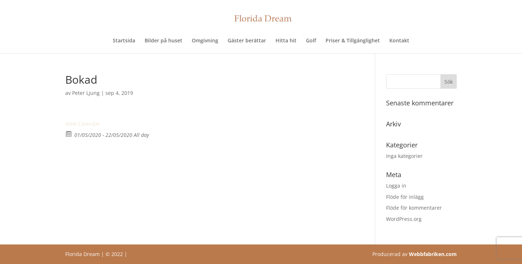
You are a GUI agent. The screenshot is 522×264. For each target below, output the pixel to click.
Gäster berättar (247, 41)
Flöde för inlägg (405, 196)
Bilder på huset (163, 41)
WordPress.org (404, 218)
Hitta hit (286, 41)
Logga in (396, 185)
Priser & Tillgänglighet (353, 41)
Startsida (124, 41)
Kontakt (399, 41)
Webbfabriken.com (433, 254)
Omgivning (205, 41)
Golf (311, 41)
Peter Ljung (86, 92)
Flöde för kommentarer (414, 207)
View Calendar (82, 123)
